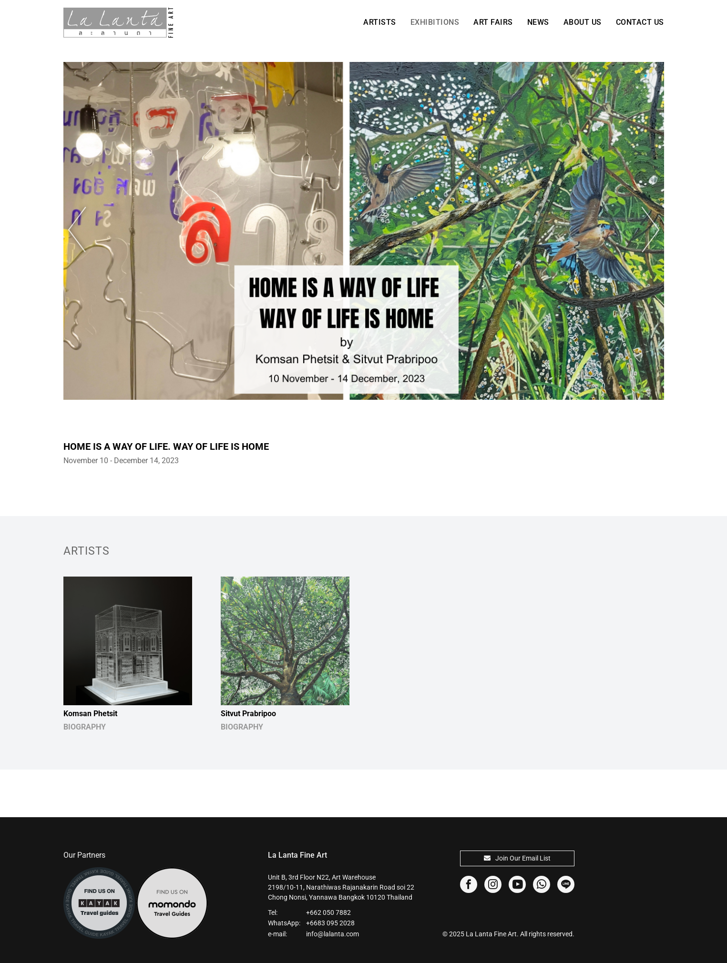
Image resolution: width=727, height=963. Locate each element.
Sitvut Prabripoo (248, 713)
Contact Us (640, 22)
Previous (82, 230)
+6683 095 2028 (330, 923)
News (538, 22)
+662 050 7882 (328, 912)
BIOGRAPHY (84, 726)
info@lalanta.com (332, 934)
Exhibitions (435, 22)
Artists (379, 22)
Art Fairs (493, 22)
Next (645, 230)
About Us (582, 22)
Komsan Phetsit (90, 713)
